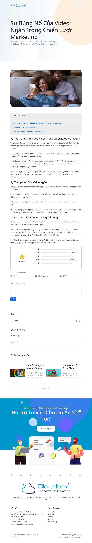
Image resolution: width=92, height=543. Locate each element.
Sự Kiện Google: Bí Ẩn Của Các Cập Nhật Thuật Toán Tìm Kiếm (35, 367)
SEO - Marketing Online (52, 41)
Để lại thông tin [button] (45, 428)
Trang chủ (14, 41)
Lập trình (14, 342)
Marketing (33, 41)
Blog (22, 41)
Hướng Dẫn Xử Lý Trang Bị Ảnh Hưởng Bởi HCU (71, 367)
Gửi (13, 299)
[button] (79, 118)
